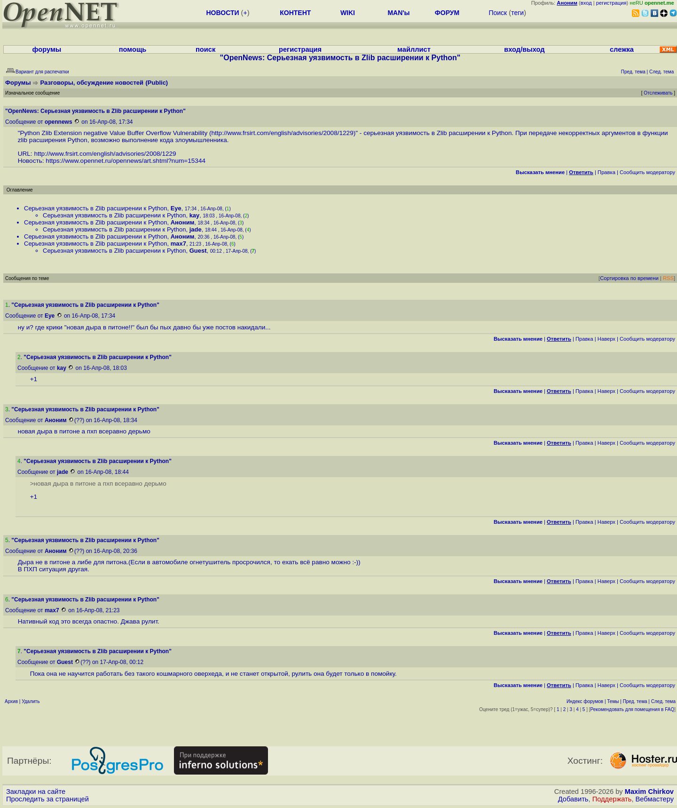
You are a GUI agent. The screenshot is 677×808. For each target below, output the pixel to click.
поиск (205, 49)
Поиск (497, 12)
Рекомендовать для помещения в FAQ (632, 709)
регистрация (611, 3)
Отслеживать (658, 93)
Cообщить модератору (647, 172)
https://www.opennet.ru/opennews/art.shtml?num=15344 (125, 160)
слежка (622, 49)
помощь (133, 49)
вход (586, 3)
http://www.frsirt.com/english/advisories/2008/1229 (283, 132)
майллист (414, 49)
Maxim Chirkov (649, 791)
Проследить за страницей (47, 799)
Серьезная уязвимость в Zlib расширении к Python (95, 208)
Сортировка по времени (629, 278)
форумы (47, 49)
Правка (606, 172)
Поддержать (612, 799)
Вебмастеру (655, 799)
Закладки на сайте (35, 791)
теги (517, 12)
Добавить (573, 799)
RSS (668, 278)
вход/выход (524, 49)
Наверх (606, 339)
